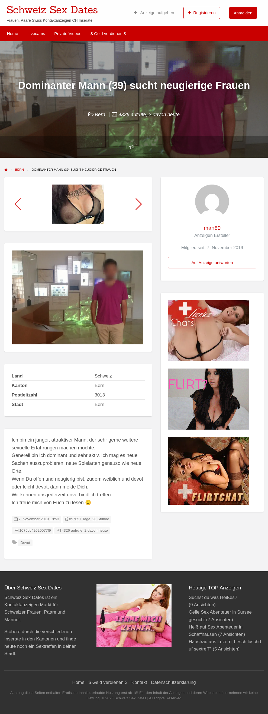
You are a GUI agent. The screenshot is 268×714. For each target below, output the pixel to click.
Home (12, 33)
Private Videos (67, 33)
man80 (212, 228)
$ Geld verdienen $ (108, 33)
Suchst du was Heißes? (213, 597)
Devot (25, 543)
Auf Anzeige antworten (212, 262)
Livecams (36, 33)
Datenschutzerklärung (173, 682)
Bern (100, 114)
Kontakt (139, 682)
